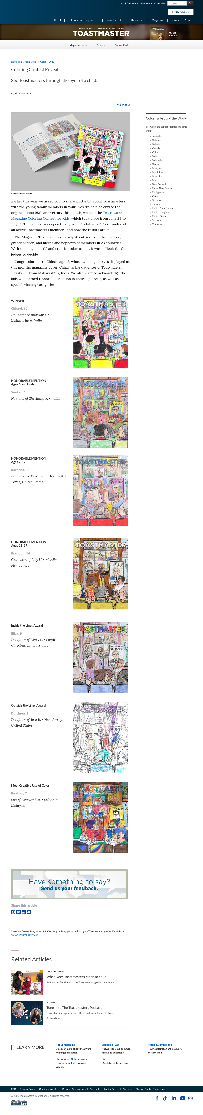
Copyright (95, 1089)
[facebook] (118, 105)
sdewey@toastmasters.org (24, 935)
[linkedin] (123, 105)
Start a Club (146, 3)
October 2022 (47, 61)
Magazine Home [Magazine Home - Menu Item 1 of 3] (78, 44)
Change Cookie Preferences (151, 1089)
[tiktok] (120, 105)
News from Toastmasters (23, 61)
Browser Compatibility (74, 1089)
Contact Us (159, 3)
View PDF (173, 35)
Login (121, 3)
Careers (127, 1089)
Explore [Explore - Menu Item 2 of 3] (101, 44)
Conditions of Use (48, 1089)
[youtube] (126, 105)
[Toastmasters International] (20, 11)
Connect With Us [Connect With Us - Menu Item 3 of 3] (124, 44)
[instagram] (129, 105)
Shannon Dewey (23, 93)
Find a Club (132, 3)
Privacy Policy (27, 1089)
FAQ (13, 1089)
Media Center (111, 1089)
